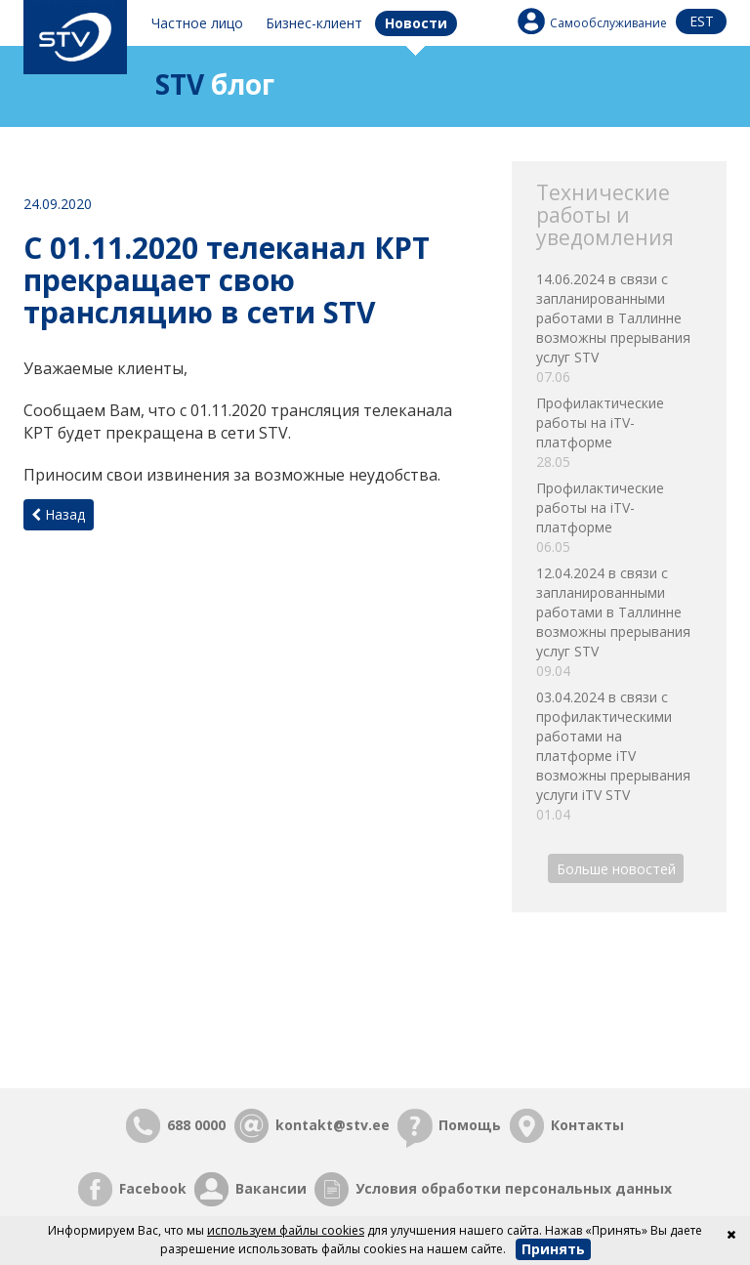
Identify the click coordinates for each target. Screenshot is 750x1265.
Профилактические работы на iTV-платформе (619, 433)
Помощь (469, 1125)
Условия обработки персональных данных (513, 1188)
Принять (553, 1249)
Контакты (587, 1125)
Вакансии (271, 1188)
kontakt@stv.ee (332, 1125)
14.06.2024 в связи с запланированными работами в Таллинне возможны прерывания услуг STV (619, 328)
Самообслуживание (608, 23)
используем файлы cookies (285, 1230)
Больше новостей (616, 868)
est (701, 21)
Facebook (153, 1188)
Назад (58, 514)
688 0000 (196, 1125)
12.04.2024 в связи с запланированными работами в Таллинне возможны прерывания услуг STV (619, 622)
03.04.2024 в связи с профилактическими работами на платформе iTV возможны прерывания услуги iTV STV (619, 756)
